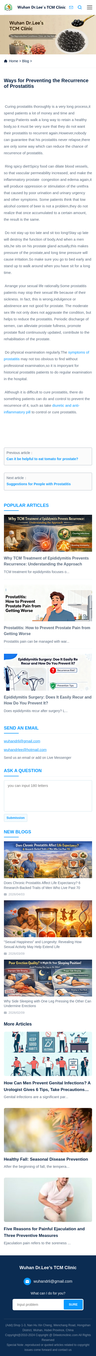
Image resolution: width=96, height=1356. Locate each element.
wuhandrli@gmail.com (22, 741)
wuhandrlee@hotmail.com (25, 750)
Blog (25, 61)
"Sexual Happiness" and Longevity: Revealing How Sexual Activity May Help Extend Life (43, 944)
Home (13, 61)
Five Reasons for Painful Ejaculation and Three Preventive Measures (44, 1232)
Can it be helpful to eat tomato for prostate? (42, 459)
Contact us (71, 7)
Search (79, 7)
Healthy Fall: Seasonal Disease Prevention (46, 1159)
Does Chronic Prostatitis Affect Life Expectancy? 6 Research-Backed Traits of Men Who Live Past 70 (42, 885)
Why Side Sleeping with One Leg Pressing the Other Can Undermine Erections (47, 1003)
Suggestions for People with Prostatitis (39, 484)
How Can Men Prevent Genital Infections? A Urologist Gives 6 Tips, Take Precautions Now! (47, 1087)
